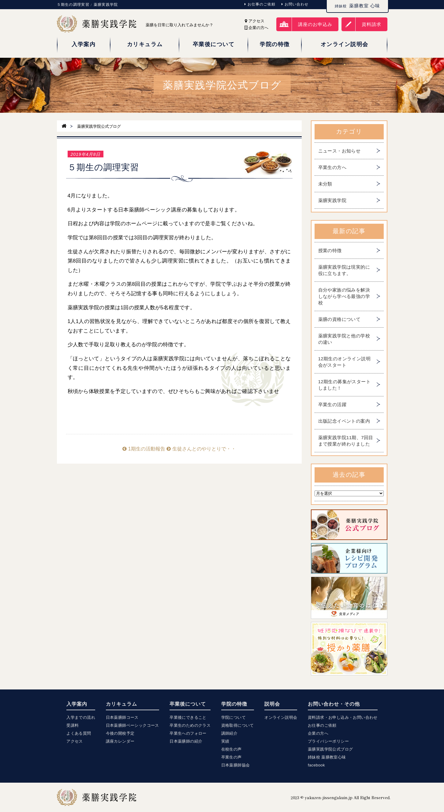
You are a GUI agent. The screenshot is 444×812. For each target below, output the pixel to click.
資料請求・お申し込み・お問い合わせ (343, 717)
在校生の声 (231, 749)
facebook (316, 765)
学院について (233, 717)
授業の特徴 (330, 250)
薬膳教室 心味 (357, 5)
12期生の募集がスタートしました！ (344, 385)
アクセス (255, 21)
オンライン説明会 (280, 717)
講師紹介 (229, 733)
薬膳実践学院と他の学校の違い (344, 339)
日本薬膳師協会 (235, 765)
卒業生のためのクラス (190, 725)
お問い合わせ (295, 4)
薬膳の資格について (339, 319)
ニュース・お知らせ (339, 150)
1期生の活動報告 (143, 448)
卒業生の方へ (332, 167)
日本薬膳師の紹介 (186, 741)
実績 (225, 741)
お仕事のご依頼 (259, 4)
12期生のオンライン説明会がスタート (344, 362)
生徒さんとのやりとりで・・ (201, 448)
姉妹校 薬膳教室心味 (327, 757)
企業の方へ (318, 733)
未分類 (325, 183)
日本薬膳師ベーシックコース (132, 725)
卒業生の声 (231, 757)
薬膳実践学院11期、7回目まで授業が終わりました (345, 440)
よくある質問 (78, 733)
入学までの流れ (80, 717)
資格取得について (237, 725)
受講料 (72, 725)
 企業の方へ (256, 28)
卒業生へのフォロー (188, 733)
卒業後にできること (188, 717)
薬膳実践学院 (332, 200)
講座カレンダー (120, 741)
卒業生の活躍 (332, 404)
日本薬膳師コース (122, 717)
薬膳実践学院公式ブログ (330, 749)
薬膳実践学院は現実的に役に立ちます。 (344, 270)
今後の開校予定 (120, 733)
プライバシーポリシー (328, 741)
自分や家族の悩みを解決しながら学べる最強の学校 (344, 296)
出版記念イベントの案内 (344, 421)
